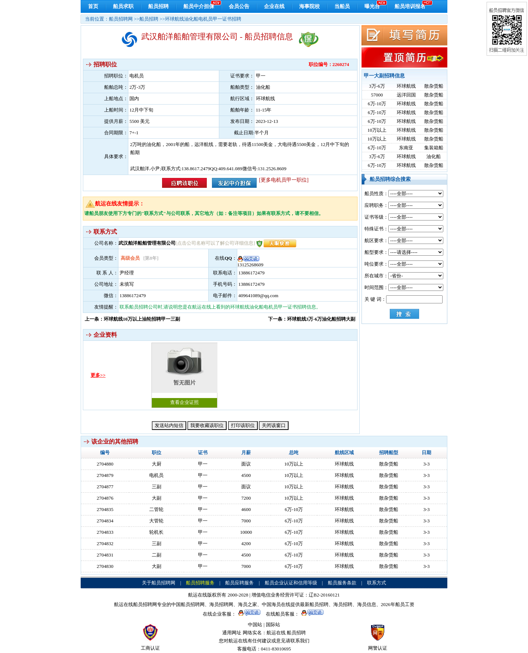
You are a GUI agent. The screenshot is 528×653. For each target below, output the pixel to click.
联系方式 (376, 582)
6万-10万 (377, 103)
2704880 (105, 464)
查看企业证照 (184, 374)
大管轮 (156, 521)
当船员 (342, 6)
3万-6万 (377, 86)
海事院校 (309, 6)
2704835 (105, 509)
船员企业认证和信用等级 (291, 582)
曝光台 (372, 6)
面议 (246, 464)
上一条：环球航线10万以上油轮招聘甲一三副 (132, 319)
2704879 (105, 475)
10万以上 (376, 130)
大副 (156, 498)
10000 (246, 532)
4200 (246, 543)
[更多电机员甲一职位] (283, 180)
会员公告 (239, 6)
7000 (246, 521)
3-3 (426, 464)
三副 (156, 486)
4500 (246, 475)
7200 (246, 498)
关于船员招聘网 (158, 582)
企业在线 (274, 6)
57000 (377, 95)
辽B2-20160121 (324, 595)
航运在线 (276, 632)
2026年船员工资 (397, 604)
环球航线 (406, 86)
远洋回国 (406, 95)
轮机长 (156, 532)
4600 (246, 509)
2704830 (105, 566)
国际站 (273, 624)
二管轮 (156, 509)
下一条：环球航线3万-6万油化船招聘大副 (311, 319)
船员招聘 (158, 6)
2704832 (105, 543)
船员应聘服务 (239, 582)
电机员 (156, 475)
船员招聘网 (121, 19)
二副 (156, 555)
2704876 (105, 498)
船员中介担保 (198, 6)
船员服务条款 (342, 582)
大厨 (156, 464)
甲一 (203, 464)
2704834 (105, 521)
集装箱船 (433, 147)
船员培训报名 (410, 6)
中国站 (255, 624)
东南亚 (406, 147)
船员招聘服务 (200, 582)
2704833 (105, 532)
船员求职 (123, 6)
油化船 (433, 156)
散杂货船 (433, 86)
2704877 (105, 486)
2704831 (105, 555)
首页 (93, 6)
